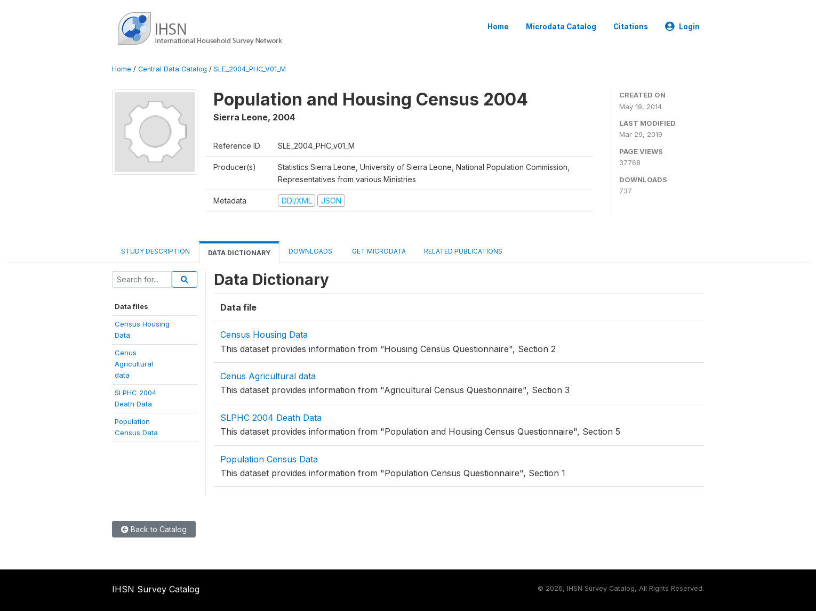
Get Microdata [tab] (378, 251)
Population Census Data (269, 459)
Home (498, 26)
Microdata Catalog (561, 26)
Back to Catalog (154, 529)
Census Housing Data (264, 334)
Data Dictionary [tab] (239, 253)
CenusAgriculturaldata (134, 364)
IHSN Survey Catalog (155, 589)
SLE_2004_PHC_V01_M (250, 69)
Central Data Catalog (172, 69)
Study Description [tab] (155, 251)
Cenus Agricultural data (268, 376)
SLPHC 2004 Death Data (271, 417)
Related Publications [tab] (463, 251)
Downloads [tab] (310, 251)
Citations (630, 26)
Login (682, 26)
